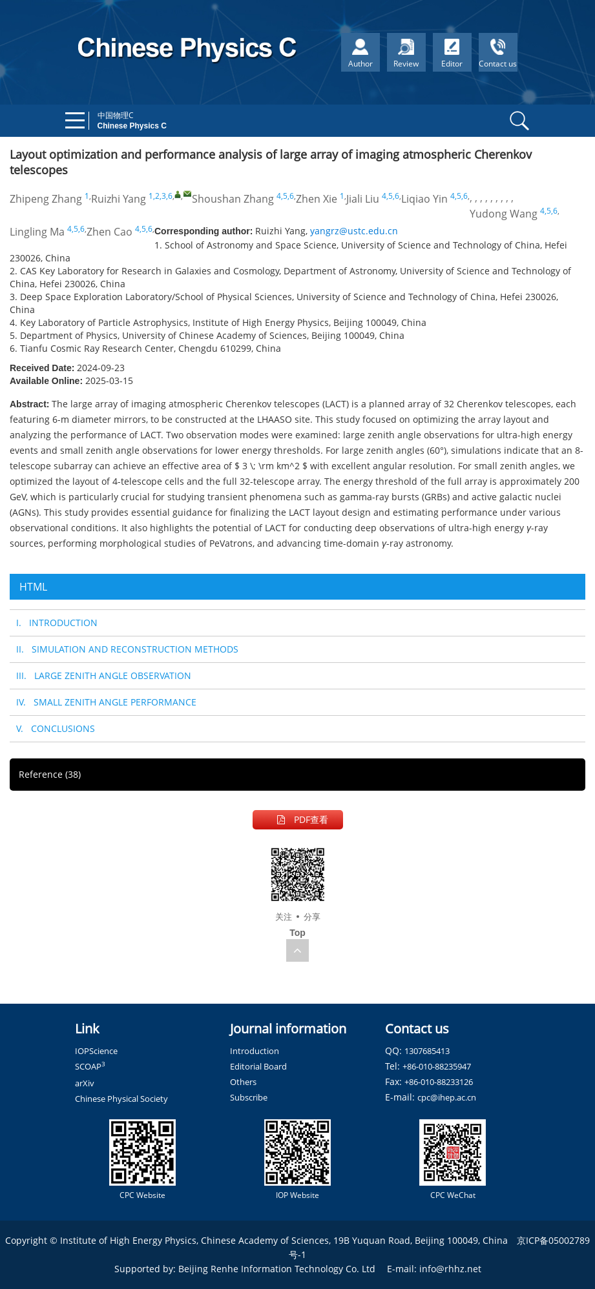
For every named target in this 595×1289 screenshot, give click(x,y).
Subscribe (248, 1097)
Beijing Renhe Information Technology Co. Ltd (276, 1269)
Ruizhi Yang (118, 199)
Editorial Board (258, 1066)
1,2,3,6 (160, 195)
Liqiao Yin (424, 199)
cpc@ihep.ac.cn (446, 1097)
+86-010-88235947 (436, 1066)
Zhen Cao (109, 232)
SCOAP (90, 1066)
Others (243, 1082)
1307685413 (427, 1051)
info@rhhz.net (450, 1269)
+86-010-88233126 (438, 1082)
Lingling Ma (37, 232)
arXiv (84, 1083)
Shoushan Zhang (233, 199)
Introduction (254, 1051)
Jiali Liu (362, 199)
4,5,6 (285, 195)
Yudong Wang (504, 214)
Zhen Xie (316, 199)
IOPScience (96, 1051)
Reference (50, 774)
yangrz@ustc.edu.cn (354, 231)
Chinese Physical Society (121, 1098)
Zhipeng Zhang (46, 199)
